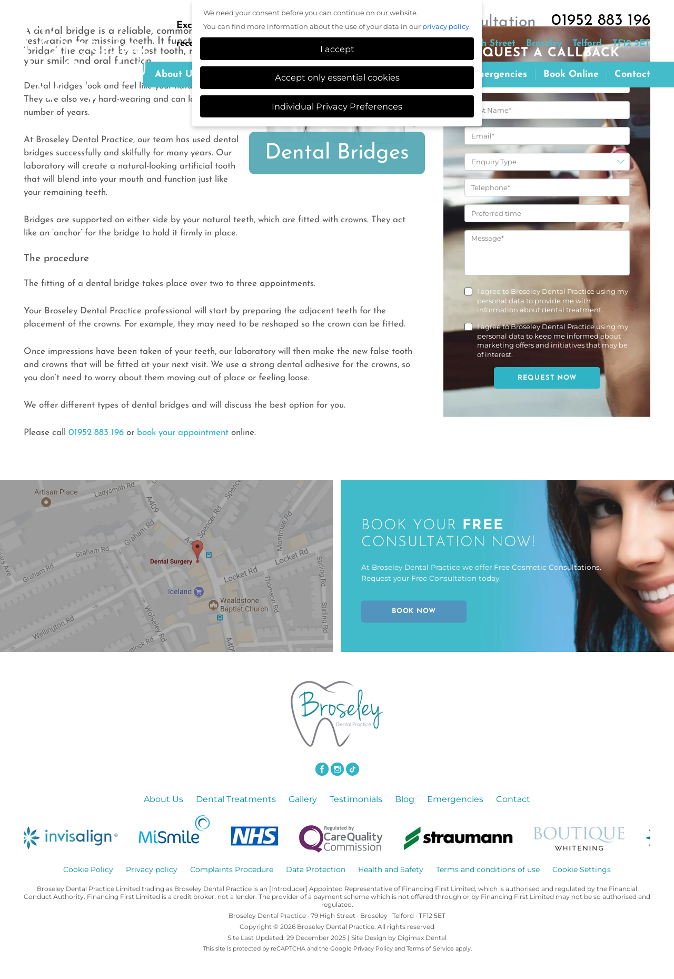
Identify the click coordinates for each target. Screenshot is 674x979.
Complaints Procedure (231, 869)
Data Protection (315, 869)
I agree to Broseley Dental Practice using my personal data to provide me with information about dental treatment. (552, 300)
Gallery (303, 799)
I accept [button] (337, 49)
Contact (632, 75)
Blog (404, 799)
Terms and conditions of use (488, 869)
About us (176, 75)
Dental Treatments (236, 799)
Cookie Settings (581, 869)
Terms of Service (430, 948)
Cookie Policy (88, 869)
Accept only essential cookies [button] (337, 77)
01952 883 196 (600, 21)
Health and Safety (390, 869)
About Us (163, 799)
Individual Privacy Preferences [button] (337, 106)
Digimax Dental (422, 938)
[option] (77, 834)
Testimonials (356, 799)
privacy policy (445, 26)
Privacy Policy (373, 948)
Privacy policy (151, 869)
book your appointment (183, 432)
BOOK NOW (413, 611)
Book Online (571, 75)
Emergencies (498, 75)
